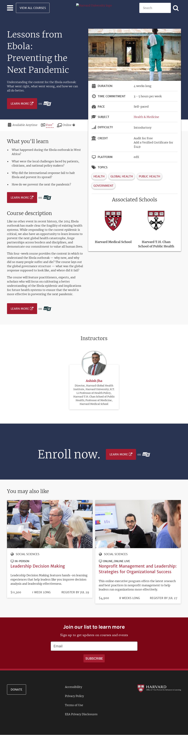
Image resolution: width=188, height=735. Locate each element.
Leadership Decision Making (38, 566)
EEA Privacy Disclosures (81, 714)
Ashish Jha (94, 372)
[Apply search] (176, 8)
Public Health (149, 176)
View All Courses (33, 8)
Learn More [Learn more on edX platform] (20, 103)
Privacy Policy (74, 696)
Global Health (121, 176)
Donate (16, 689)
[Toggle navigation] (10, 7)
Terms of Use (74, 705)
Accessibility (73, 687)
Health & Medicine (146, 117)
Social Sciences (27, 554)
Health (99, 176)
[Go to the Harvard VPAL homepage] (159, 688)
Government (103, 185)
